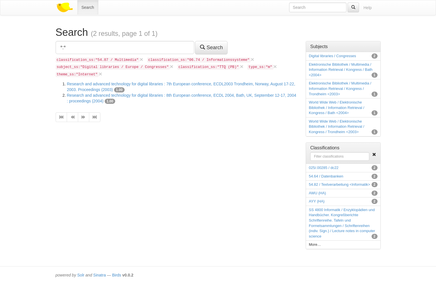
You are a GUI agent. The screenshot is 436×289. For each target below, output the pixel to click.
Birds (116, 275)
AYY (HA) (317, 201)
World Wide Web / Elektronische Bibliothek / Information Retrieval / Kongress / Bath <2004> (336, 107)
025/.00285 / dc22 (323, 168)
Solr (80, 275)
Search (88, 7)
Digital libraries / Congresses (332, 56)
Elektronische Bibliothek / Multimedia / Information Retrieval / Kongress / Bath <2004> (340, 69)
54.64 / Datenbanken (326, 176)
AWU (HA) (317, 193)
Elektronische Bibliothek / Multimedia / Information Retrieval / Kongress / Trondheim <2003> (340, 88)
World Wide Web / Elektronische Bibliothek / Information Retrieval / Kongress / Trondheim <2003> (336, 126)
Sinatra (99, 275)
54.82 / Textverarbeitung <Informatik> (339, 184)
